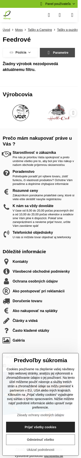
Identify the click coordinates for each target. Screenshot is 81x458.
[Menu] (72, 15)
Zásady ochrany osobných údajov (40, 415)
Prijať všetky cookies (40, 427)
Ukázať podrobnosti (40, 450)
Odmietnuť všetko (40, 439)
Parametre (57, 52)
